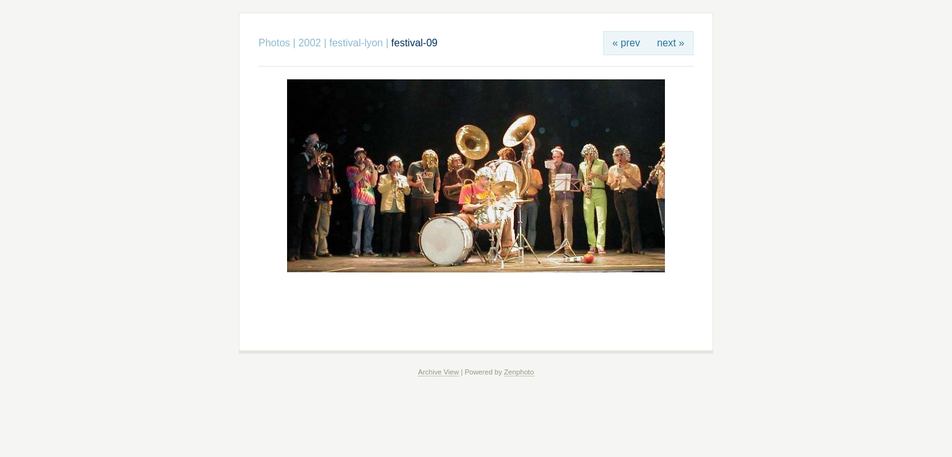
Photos (274, 42)
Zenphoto (519, 372)
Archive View (438, 372)
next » (671, 42)
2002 (309, 42)
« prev (626, 42)
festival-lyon (356, 42)
